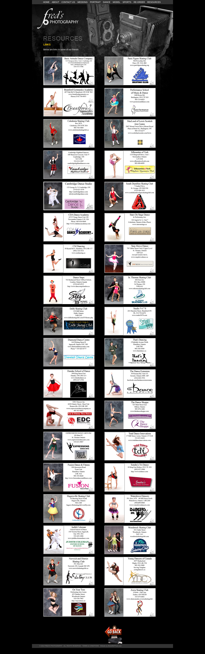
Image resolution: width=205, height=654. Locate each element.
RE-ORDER (139, 2)
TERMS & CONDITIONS (90, 646)
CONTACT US (69, 2)
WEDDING (82, 2)
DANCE (107, 2)
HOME (46, 2)
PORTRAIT (95, 2)
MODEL (117, 2)
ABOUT (56, 2)
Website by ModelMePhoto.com (110, 646)
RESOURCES (154, 2)
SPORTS (127, 2)
